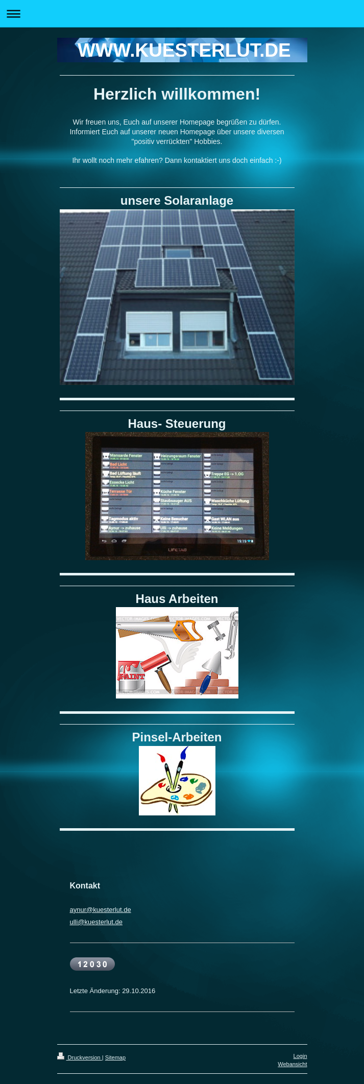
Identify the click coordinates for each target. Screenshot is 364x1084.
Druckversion (79, 1057)
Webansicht (292, 1064)
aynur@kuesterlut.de (100, 909)
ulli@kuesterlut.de (96, 922)
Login (300, 1056)
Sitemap (115, 1057)
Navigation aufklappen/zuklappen (182, 14)
